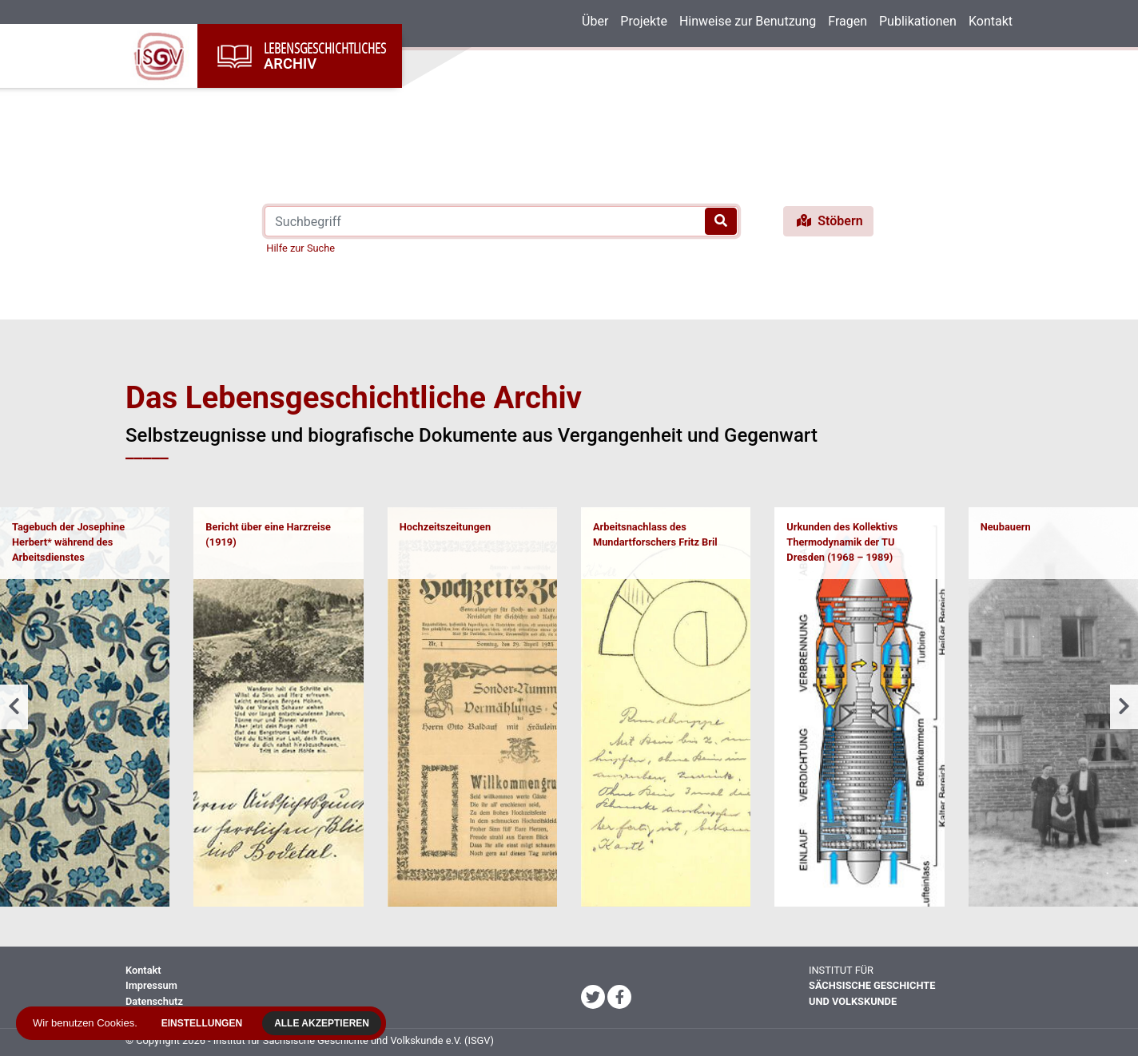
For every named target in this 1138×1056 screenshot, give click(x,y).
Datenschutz (154, 1001)
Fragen (847, 21)
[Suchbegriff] (501, 221)
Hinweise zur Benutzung (747, 21)
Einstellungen (205, 1023)
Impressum (151, 985)
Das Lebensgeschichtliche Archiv (353, 397)
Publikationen (918, 21)
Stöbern (828, 220)
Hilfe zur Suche (300, 248)
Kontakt (991, 21)
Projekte (643, 21)
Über (595, 21)
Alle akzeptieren (325, 1023)
